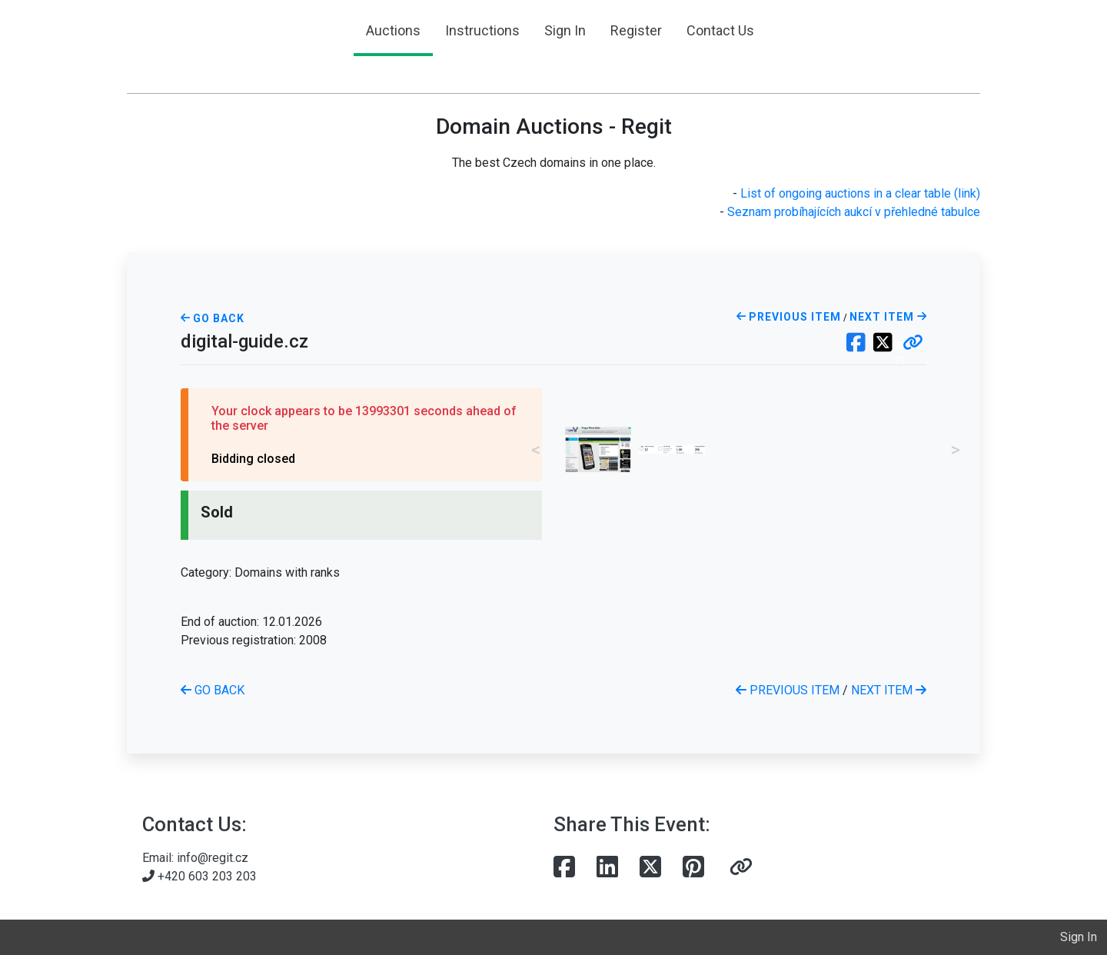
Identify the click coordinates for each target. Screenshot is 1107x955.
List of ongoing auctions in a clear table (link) (860, 193)
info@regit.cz (212, 857)
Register (636, 30)
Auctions (393, 30)
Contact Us (720, 30)
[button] (912, 344)
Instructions (482, 30)
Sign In (565, 30)
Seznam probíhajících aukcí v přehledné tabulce (853, 212)
